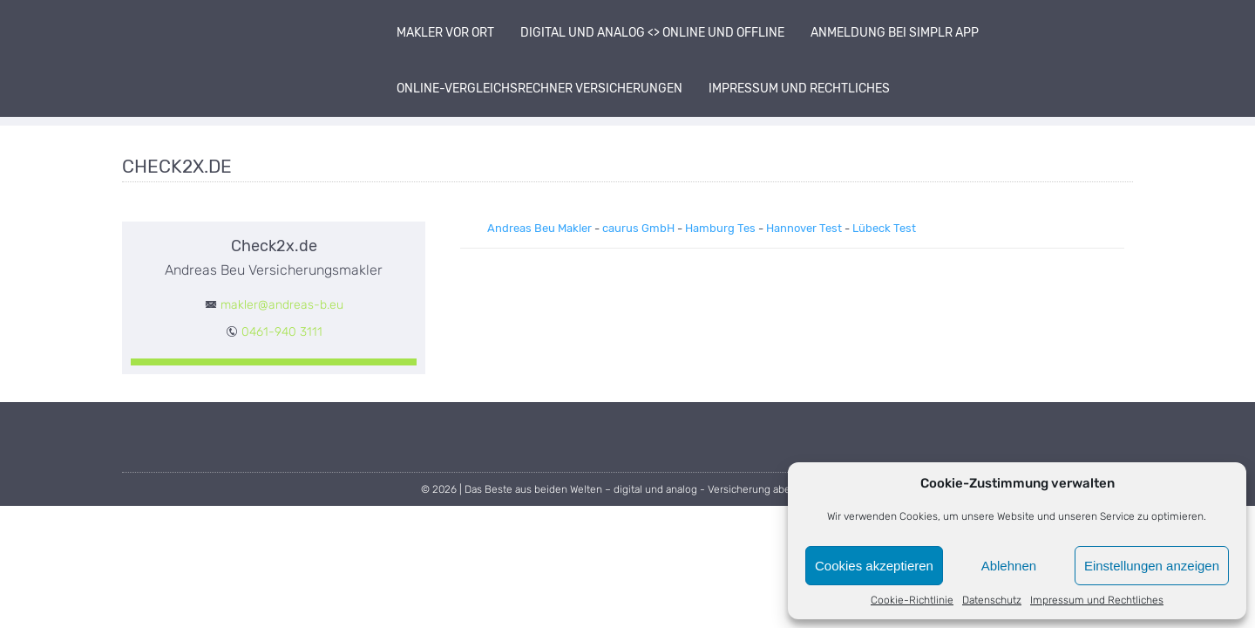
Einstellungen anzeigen (1151, 565)
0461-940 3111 (281, 331)
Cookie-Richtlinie (912, 600)
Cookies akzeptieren (874, 565)
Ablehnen (1008, 565)
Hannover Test (804, 228)
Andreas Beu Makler (539, 228)
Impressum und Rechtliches (1096, 600)
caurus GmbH (638, 228)
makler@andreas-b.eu (281, 304)
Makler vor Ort (445, 32)
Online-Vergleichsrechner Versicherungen (539, 88)
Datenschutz (991, 600)
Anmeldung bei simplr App (895, 32)
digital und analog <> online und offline (652, 32)
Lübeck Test (884, 228)
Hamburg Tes (720, 228)
